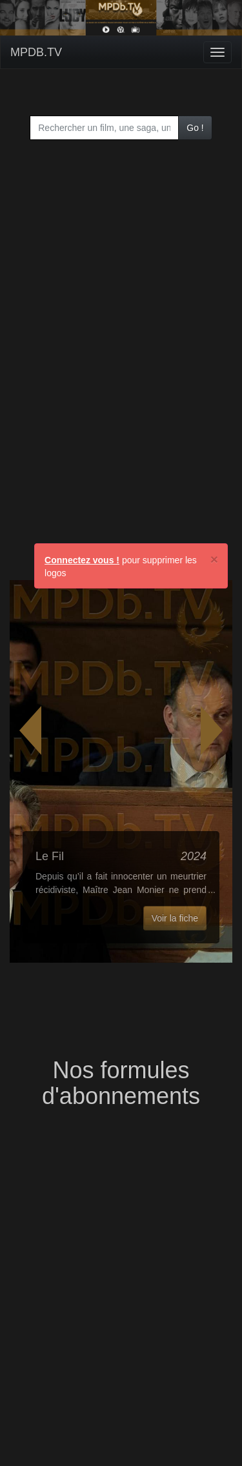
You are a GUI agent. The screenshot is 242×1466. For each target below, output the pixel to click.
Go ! (195, 128)
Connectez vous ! (82, 560)
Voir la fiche (175, 918)
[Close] (214, 559)
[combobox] (104, 127)
